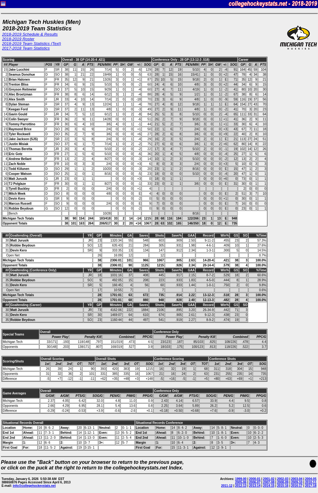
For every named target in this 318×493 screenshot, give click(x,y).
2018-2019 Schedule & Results (30, 34)
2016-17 (296, 485)
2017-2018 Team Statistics (26, 48)
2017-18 (310, 485)
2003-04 (296, 479)
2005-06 (241, 482)
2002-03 (282, 479)
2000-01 (255, 479)
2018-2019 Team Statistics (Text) (31, 43)
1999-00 (241, 479)
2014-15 (269, 485)
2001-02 (269, 479)
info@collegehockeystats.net (34, 485)
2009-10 (296, 482)
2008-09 (282, 482)
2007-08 (269, 482)
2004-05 (310, 479)
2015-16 (282, 485)
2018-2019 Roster (18, 39)
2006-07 (255, 482)
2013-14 (255, 485)
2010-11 (310, 482)
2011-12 (227, 485)
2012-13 (241, 485)
